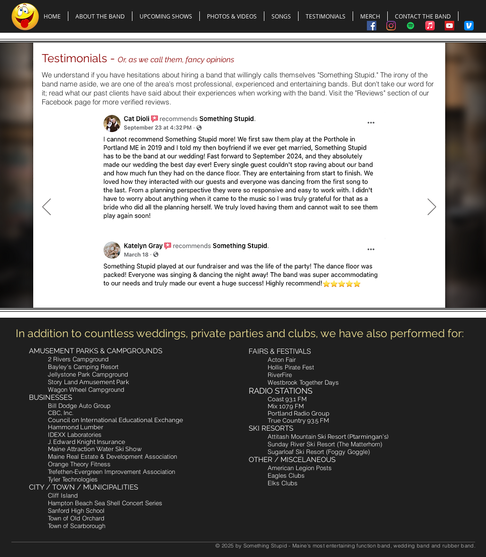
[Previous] (46, 207)
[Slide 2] (234, 288)
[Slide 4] (256, 288)
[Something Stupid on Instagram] (391, 25)
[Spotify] (410, 25)
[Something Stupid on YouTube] (449, 25)
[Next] (432, 207)
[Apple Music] (430, 25)
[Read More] (95, 216)
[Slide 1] (222, 288)
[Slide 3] (245, 288)
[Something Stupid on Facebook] (371, 25)
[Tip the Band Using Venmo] (469, 25)
